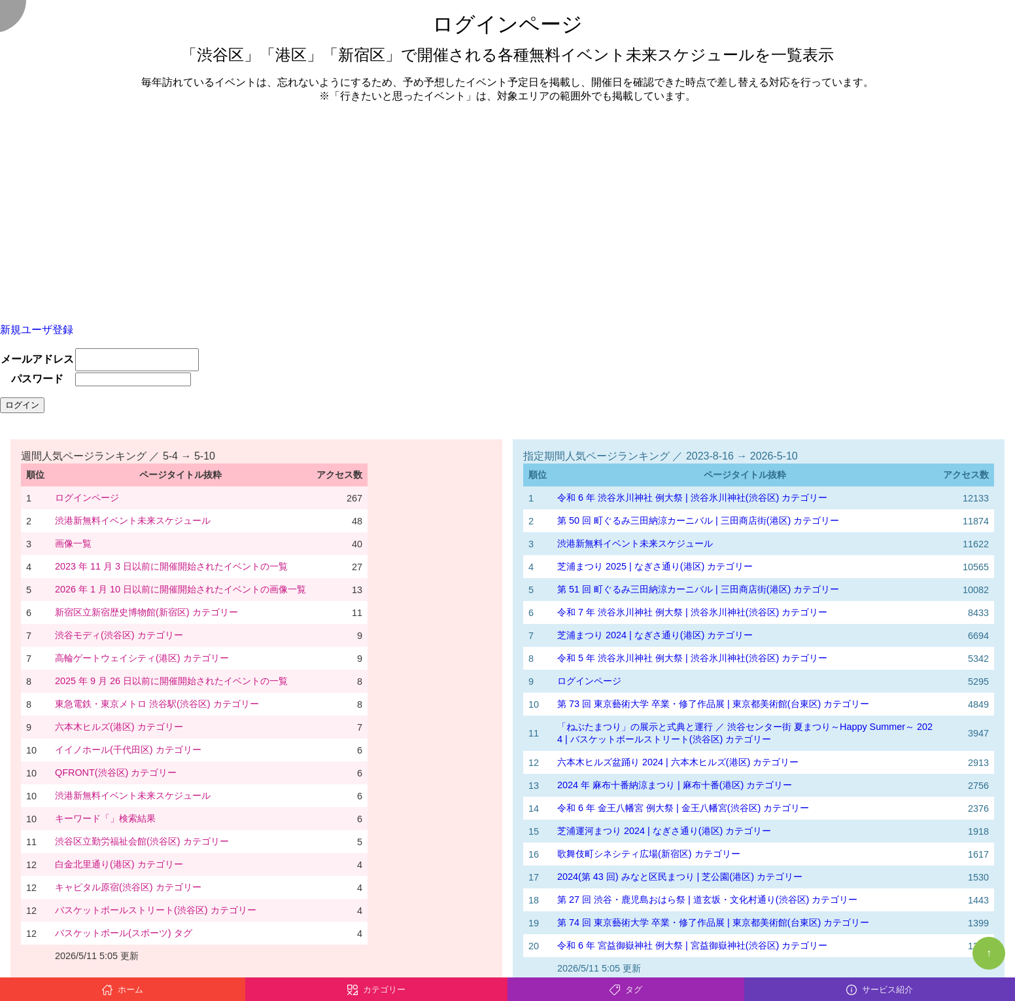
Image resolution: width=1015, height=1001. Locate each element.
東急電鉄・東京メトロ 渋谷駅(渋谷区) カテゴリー (157, 704)
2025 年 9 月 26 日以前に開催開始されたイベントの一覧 (171, 681)
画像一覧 (73, 543)
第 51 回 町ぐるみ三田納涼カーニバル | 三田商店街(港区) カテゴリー (698, 589)
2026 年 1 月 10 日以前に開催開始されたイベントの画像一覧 (180, 589)
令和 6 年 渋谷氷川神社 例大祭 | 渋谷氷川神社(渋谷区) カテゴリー (692, 497)
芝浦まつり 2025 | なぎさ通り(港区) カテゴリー (655, 566)
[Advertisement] (507, 205)
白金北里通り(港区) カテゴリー (119, 864)
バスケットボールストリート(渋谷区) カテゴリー (155, 910)
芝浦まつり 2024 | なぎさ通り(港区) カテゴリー (655, 635)
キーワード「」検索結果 (105, 818)
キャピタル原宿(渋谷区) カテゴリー (128, 887)
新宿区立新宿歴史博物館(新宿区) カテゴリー (146, 612)
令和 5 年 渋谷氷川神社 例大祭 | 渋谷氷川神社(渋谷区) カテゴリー (692, 658)
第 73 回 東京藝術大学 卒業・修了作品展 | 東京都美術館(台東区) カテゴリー (713, 704)
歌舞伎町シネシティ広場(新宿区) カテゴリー (648, 853)
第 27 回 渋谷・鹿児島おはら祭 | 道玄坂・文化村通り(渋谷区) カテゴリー (707, 899)
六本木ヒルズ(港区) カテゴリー (119, 726)
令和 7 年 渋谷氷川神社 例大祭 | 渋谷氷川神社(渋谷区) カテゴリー (692, 612)
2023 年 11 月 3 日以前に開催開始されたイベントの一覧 (171, 566)
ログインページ (87, 497)
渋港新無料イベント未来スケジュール (133, 520)
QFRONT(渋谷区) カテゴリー (116, 772)
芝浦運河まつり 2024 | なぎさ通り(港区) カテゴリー (664, 831)
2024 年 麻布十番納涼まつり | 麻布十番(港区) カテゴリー (674, 785)
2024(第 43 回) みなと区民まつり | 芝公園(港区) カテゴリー (679, 876)
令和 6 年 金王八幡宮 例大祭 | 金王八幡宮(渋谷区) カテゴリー (683, 808)
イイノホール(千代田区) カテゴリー (128, 749)
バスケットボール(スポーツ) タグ (123, 933)
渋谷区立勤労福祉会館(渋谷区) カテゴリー (142, 841)
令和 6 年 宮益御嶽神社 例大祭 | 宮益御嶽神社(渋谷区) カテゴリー (692, 945)
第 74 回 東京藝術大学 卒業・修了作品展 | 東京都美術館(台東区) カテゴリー (713, 922)
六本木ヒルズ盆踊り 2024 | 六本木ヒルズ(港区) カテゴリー (678, 762)
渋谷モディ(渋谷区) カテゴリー (119, 635)
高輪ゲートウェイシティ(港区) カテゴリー (142, 658)
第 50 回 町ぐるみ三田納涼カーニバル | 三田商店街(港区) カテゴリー (698, 520)
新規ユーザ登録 (36, 329)
